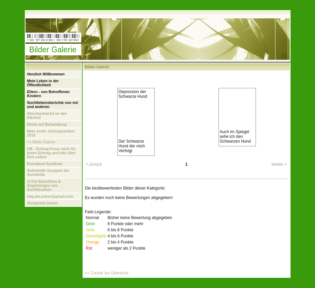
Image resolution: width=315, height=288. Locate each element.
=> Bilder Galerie (41, 142)
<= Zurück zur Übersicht (106, 273)
